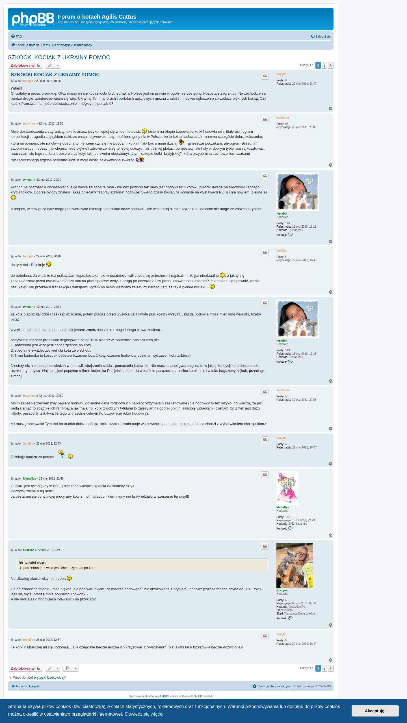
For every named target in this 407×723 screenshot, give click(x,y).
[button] (331, 65)
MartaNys (282, 507)
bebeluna (282, 117)
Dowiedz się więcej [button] (144, 714)
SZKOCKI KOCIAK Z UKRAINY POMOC (59, 57)
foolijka (281, 74)
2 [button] (324, 65)
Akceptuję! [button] (375, 711)
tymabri (281, 213)
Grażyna (281, 590)
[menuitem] (16, 36)
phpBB (163, 696)
